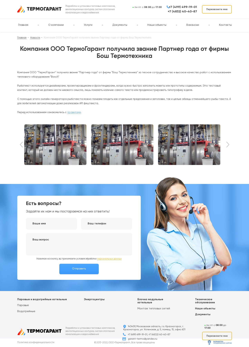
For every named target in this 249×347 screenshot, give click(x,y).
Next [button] (227, 145)
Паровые (23, 305)
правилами (74, 112)
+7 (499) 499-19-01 (183, 7)
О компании (56, 25)
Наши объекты (156, 25)
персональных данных (109, 259)
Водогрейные (26, 311)
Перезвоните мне (217, 9)
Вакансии (192, 25)
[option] (57, 144)
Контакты (225, 25)
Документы (119, 25)
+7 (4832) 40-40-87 (182, 11)
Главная (23, 25)
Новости (35, 37)
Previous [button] (21, 145)
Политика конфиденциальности (35, 342)
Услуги (88, 25)
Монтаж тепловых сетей (153, 308)
